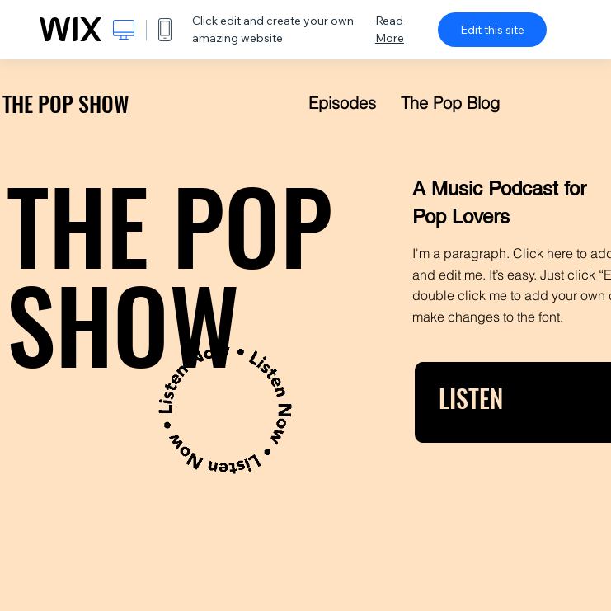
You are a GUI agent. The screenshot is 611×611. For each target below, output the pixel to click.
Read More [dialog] (389, 29)
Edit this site (492, 29)
